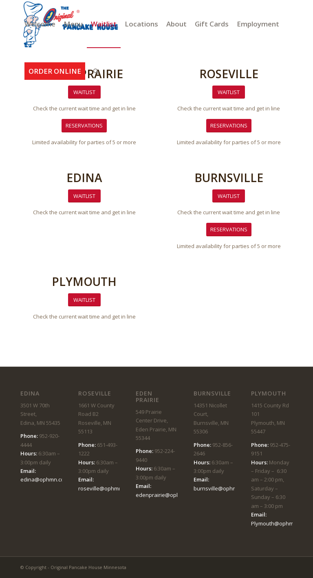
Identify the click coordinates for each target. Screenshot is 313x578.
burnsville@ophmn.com (223, 488)
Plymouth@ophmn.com (279, 523)
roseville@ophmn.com (105, 488)
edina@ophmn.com (44, 479)
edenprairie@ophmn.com (167, 495)
